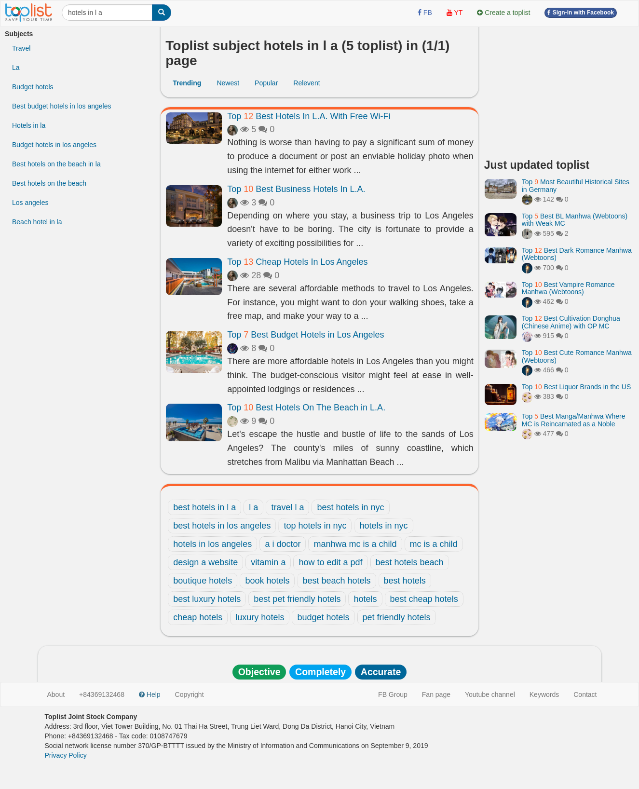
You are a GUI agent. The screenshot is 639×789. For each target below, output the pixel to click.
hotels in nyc (384, 526)
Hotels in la (28, 125)
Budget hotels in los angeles (54, 145)
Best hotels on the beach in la (56, 164)
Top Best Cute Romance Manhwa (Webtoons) (577, 356)
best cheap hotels (424, 599)
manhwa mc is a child (354, 544)
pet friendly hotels (397, 617)
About (56, 694)
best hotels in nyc (350, 507)
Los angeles (30, 202)
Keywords (544, 694)
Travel (21, 48)
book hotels (267, 580)
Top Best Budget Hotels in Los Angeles (305, 335)
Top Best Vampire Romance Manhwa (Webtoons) (568, 288)
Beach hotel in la (37, 222)
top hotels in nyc (315, 526)
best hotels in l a (204, 507)
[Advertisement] (559, 89)
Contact (585, 694)
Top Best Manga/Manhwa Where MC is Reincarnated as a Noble (573, 419)
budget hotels (323, 617)
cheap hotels (197, 617)
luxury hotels (259, 617)
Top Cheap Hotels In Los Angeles (297, 262)
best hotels (405, 580)
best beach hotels (336, 580)
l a (253, 507)
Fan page (436, 694)
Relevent (306, 83)
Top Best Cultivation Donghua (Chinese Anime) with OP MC (571, 321)
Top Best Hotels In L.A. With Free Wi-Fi (308, 116)
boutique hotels (202, 580)
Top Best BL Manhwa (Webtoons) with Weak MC (574, 219)
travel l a (287, 507)
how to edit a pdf (330, 562)
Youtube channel (490, 694)
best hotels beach (410, 562)
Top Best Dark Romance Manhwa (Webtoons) (577, 253)
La (16, 67)
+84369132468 (101, 694)
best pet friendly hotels (297, 599)
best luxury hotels (207, 599)
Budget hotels (33, 87)
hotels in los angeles (212, 544)
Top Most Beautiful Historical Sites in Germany (575, 185)
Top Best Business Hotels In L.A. (296, 189)
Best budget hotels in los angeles (61, 106)
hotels (365, 599)
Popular (266, 83)
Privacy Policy (66, 755)
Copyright (189, 694)
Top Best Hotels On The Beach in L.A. (306, 407)
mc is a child (434, 544)
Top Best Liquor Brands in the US (576, 387)
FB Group (393, 694)
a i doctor (282, 544)
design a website (205, 562)
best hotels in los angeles (222, 526)
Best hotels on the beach (49, 183)
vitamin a (268, 562)
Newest (228, 83)
